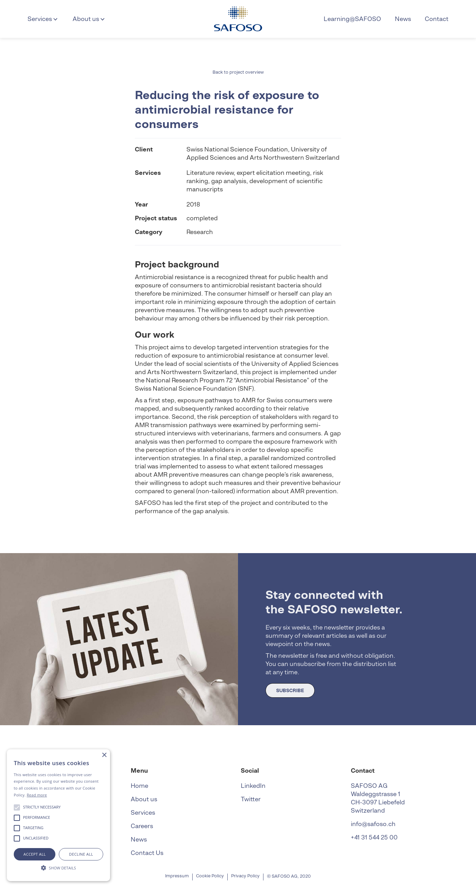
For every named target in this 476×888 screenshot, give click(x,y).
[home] (238, 19)
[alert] (58, 815)
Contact (436, 18)
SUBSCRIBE (290, 690)
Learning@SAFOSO (352, 18)
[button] (43, 19)
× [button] (104, 755)
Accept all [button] (34, 854)
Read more (37, 794)
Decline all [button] (81, 854)
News (403, 18)
